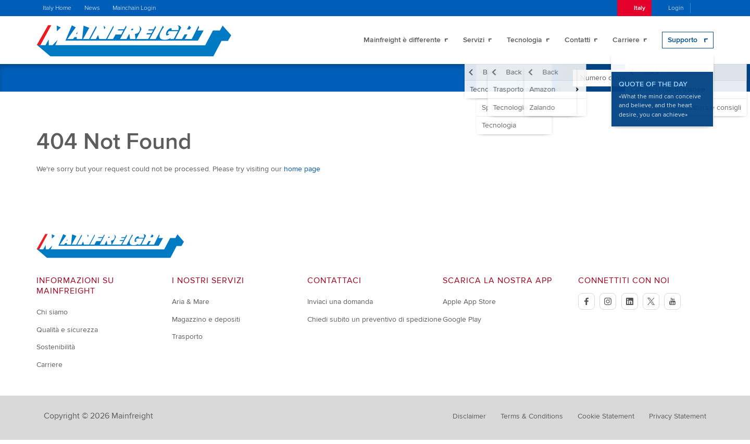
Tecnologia (524, 41)
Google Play (462, 323)
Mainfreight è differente (402, 41)
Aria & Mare (190, 305)
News (92, 8)
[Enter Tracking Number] (620, 82)
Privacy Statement (677, 420)
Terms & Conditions (532, 420)
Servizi (473, 41)
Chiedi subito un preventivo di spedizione (374, 323)
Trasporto (187, 340)
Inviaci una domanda (340, 305)
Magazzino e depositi (206, 323)
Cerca (694, 82)
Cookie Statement (606, 420)
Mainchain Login (134, 8)
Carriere (626, 41)
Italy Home (57, 8)
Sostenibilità (55, 351)
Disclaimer (469, 420)
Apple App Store (469, 305)
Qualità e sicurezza (67, 333)
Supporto (682, 41)
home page (302, 173)
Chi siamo (52, 316)
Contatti (577, 41)
